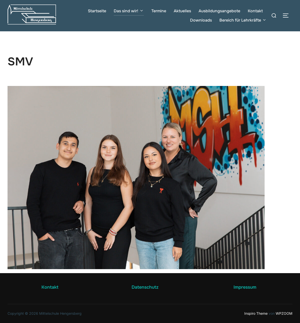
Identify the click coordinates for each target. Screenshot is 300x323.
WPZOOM (284, 313)
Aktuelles (182, 11)
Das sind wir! (129, 11)
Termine (158, 11)
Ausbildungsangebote (219, 11)
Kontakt (255, 11)
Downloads (201, 20)
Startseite (97, 11)
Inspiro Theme (256, 313)
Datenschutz (145, 287)
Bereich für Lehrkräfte (243, 20)
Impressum (244, 287)
